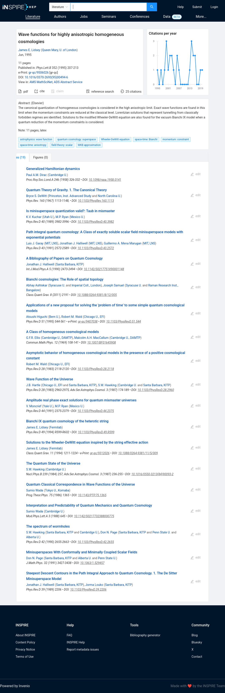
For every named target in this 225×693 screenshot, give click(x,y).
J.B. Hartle (33, 385)
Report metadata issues (83, 649)
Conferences (139, 17)
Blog (195, 635)
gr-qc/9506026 (39, 72)
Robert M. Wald (71, 316)
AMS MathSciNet (40, 82)
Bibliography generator (145, 635)
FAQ (69, 635)
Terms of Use (25, 656)
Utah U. (48, 217)
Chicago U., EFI (94, 316)
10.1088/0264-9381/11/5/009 (138, 453)
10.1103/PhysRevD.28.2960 (156, 390)
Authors (60, 17)
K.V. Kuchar (34, 217)
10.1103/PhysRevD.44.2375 (96, 411)
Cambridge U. (58, 175)
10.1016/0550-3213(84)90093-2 (152, 474)
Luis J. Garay (35, 243)
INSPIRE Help (76, 642)
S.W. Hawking (107, 385)
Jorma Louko (94, 584)
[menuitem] (181, 7)
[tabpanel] (112, 382)
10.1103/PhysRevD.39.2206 (88, 589)
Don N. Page (108, 532)
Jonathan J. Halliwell (74, 243)
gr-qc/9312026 (100, 453)
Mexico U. (77, 217)
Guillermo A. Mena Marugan (122, 243)
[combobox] (108, 7)
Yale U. (48, 406)
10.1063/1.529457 (92, 563)
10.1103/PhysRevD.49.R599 (96, 432)
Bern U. (54, 316)
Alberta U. (32, 537)
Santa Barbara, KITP (69, 264)
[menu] (191, 7)
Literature (33, 17)
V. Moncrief (33, 406)
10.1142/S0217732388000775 (94, 516)
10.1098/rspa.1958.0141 (105, 179)
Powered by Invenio (15, 686)
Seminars (109, 17)
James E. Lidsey (29, 50)
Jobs (84, 17)
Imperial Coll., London (86, 285)
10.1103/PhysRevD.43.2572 (96, 248)
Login (214, 7)
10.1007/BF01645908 (101, 342)
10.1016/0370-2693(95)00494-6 (46, 77)
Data (166, 17)
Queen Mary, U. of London (59, 50)
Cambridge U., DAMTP (57, 337)
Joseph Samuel (113, 285)
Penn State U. (161, 532)
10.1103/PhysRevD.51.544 (123, 321)
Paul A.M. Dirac (36, 175)
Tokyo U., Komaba (57, 490)
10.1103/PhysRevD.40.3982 (96, 221)
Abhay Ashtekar (36, 285)
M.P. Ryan (62, 217)
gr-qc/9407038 (87, 321)
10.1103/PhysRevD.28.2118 (96, 369)
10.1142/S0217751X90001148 (104, 269)
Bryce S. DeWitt (36, 196)
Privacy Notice (25, 649)
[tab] (30, 157)
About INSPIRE (26, 635)
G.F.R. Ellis (33, 337)
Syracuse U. (57, 285)
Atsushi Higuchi (36, 316)
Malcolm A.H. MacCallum (91, 337)
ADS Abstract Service (68, 82)
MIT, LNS (51, 243)
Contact (197, 656)
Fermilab (56, 427)
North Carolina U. (109, 196)
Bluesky (197, 642)
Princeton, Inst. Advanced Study (70, 196)
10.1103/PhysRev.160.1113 (96, 200)
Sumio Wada (34, 490)
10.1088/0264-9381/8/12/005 (97, 295)
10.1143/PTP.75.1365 (92, 495)
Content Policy (25, 642)
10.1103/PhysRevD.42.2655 (96, 542)
